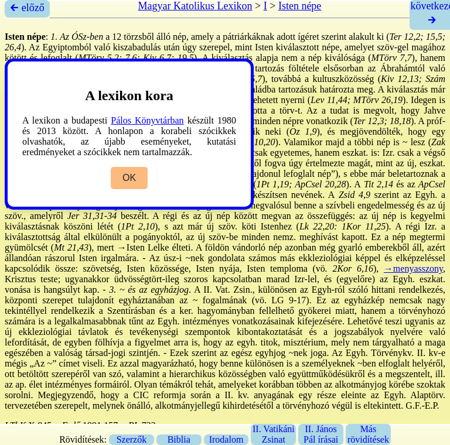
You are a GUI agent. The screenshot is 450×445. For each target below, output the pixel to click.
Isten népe (299, 6)
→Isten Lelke (143, 247)
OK (129, 178)
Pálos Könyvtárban (147, 120)
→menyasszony (413, 268)
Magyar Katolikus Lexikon (195, 6)
